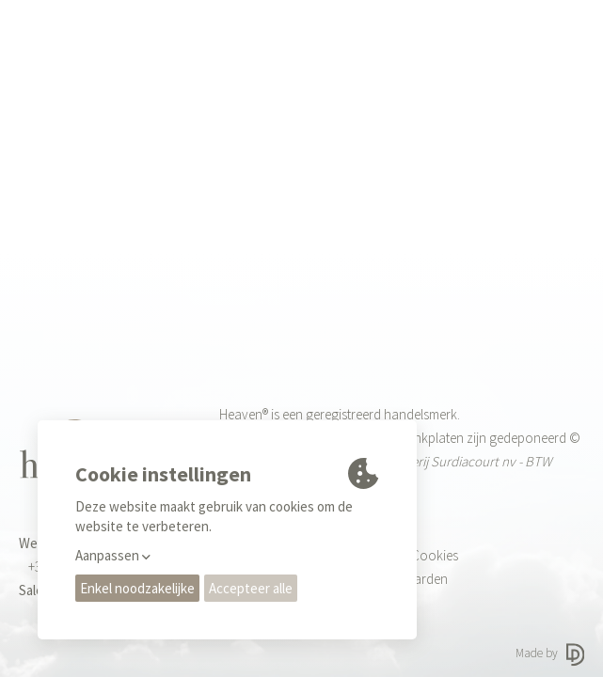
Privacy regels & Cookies (388, 555)
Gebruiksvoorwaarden (383, 579)
